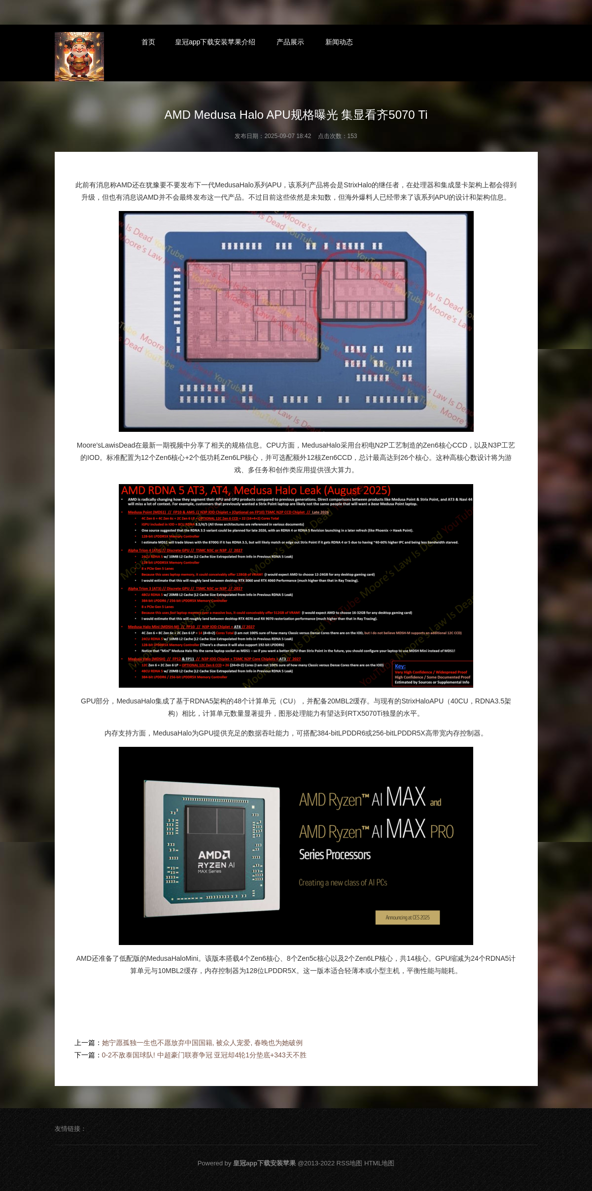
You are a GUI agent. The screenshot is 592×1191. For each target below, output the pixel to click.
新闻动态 (339, 42)
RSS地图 (350, 1163)
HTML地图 (379, 1163)
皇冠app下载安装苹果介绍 (215, 42)
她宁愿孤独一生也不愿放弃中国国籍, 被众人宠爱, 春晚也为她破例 (202, 1043)
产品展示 (290, 42)
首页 (148, 42)
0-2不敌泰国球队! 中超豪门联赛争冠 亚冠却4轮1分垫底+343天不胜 (204, 1055)
